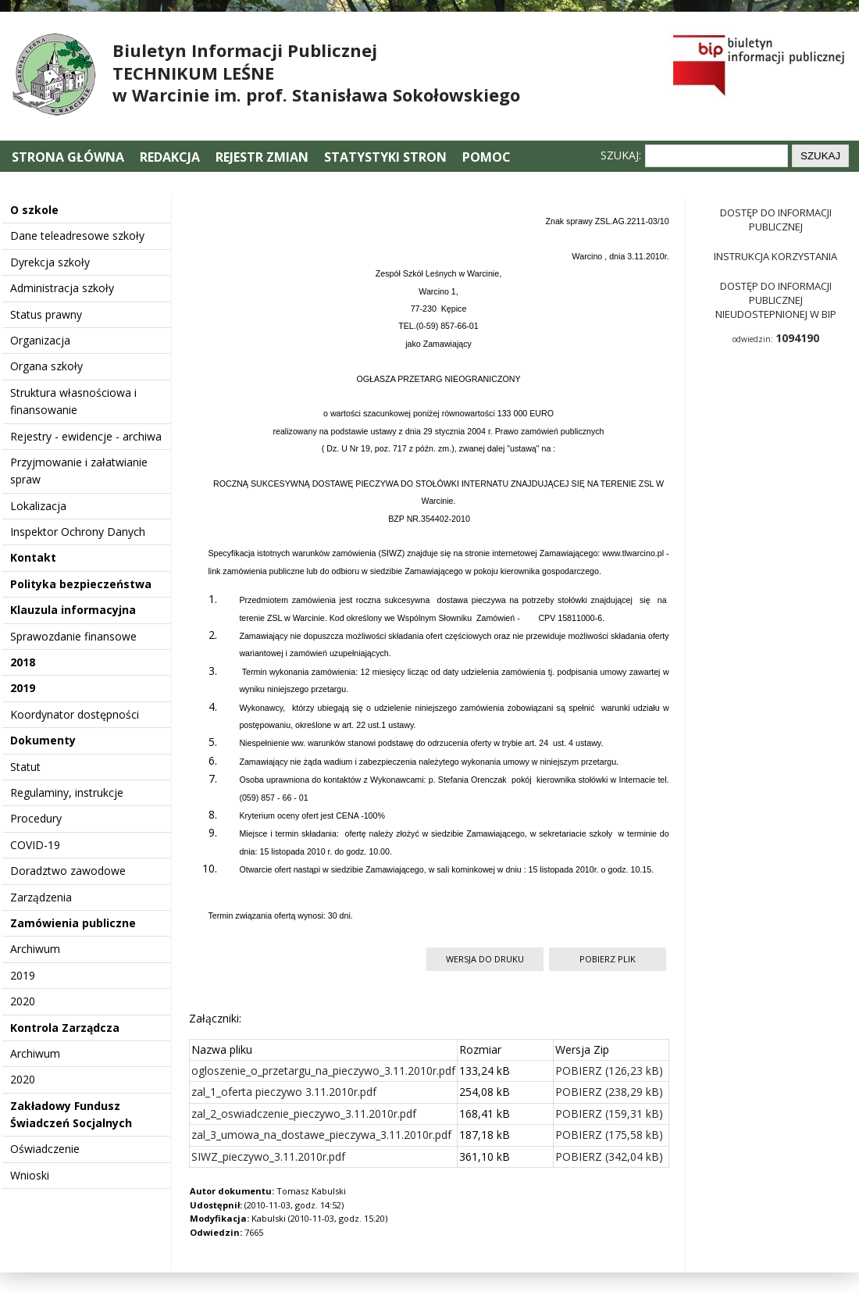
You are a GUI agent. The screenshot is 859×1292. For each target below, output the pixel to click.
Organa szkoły (46, 366)
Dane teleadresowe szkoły (77, 235)
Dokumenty (43, 740)
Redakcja (170, 157)
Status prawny (46, 314)
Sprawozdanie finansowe (73, 636)
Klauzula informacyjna (73, 609)
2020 (22, 1001)
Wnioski (29, 1175)
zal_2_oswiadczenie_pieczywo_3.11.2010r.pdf (303, 1113)
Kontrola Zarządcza (64, 1027)
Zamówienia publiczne (73, 922)
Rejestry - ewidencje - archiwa (86, 436)
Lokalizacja (38, 505)
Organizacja (40, 340)
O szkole (34, 209)
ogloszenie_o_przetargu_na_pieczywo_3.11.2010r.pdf (323, 1070)
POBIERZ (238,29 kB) (609, 1091)
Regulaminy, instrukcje (66, 792)
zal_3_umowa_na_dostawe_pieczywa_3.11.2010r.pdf (321, 1134)
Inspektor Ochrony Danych (77, 531)
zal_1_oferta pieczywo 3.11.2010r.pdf (283, 1091)
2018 (22, 662)
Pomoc (486, 157)
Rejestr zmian (262, 157)
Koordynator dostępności (74, 714)
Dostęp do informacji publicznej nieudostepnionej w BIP (775, 300)
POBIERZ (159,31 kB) (609, 1113)
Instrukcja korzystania (775, 256)
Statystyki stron (385, 157)
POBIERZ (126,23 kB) (609, 1070)
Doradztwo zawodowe (68, 870)
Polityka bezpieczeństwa (80, 583)
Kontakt (33, 557)
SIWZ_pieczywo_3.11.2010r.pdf (268, 1156)
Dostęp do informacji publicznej (776, 219)
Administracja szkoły (62, 287)
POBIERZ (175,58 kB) (609, 1134)
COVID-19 (35, 844)
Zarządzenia (41, 897)
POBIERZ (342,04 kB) (609, 1156)
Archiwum (35, 948)
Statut (25, 766)
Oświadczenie (45, 1148)
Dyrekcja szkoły (50, 262)
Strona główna (69, 157)
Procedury (36, 818)
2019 (22, 687)
